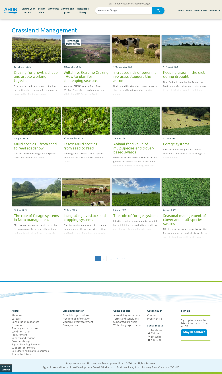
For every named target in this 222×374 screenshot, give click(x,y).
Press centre (154, 318)
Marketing (53, 8)
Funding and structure (25, 328)
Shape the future (21, 354)
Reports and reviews (23, 338)
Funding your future (28, 10)
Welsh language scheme (127, 325)
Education (17, 325)
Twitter (155, 333)
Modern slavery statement (77, 322)
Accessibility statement (126, 315)
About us (17, 315)
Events (181, 10)
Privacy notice (70, 325)
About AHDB (200, 10)
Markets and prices (67, 10)
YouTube (156, 340)
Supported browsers (125, 322)
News (189, 10)
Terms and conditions (126, 318)
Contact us (214, 10)
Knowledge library (83, 10)
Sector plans (41, 10)
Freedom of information (76, 318)
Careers (16, 318)
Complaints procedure (75, 315)
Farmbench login (21, 341)
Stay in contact (194, 332)
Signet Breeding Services (26, 344)
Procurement (19, 334)
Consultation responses (25, 322)
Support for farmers (23, 347)
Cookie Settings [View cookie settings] (6, 368)
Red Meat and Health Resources (30, 351)
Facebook (156, 330)
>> (123, 258)
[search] (124, 10)
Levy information (21, 331)
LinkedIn (156, 336)
